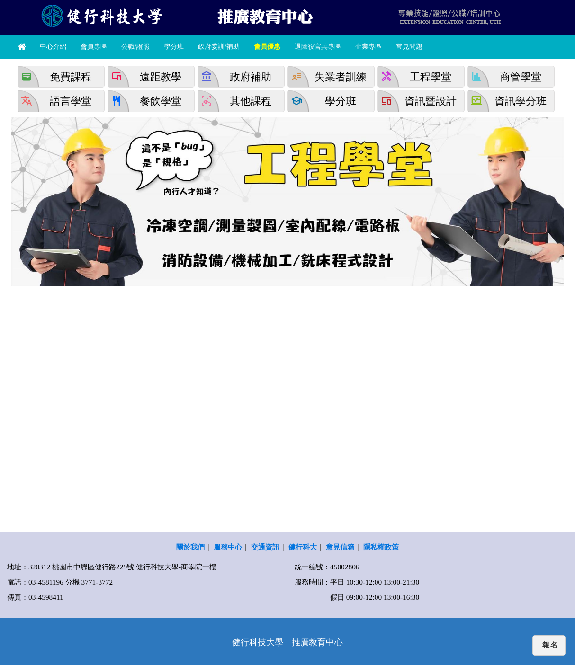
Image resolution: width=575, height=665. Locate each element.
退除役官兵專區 (318, 46)
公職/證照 (135, 46)
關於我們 (190, 547)
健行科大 (302, 547)
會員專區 (94, 46)
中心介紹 (53, 46)
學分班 (174, 46)
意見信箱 (340, 547)
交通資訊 (265, 547)
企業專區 (368, 46)
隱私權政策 (381, 547)
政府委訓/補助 (219, 46)
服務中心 (228, 547)
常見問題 (409, 46)
